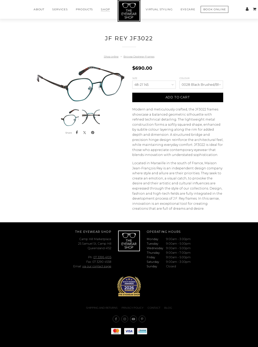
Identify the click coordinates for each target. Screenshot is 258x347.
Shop (105, 9)
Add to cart (177, 97)
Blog (168, 307)
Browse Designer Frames (139, 56)
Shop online (111, 56)
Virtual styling (159, 9)
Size (135, 78)
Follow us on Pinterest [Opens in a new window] (142, 319)
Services (60, 9)
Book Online (214, 9)
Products (84, 9)
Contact (153, 307)
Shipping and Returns (102, 307)
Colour (185, 78)
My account (247, 9)
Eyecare (188, 9)
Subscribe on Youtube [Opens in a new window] (133, 319)
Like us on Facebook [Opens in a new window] (116, 319)
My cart (254, 9)
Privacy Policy (133, 307)
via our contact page (96, 266)
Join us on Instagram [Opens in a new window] (124, 319)
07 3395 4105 (102, 257)
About (39, 9)
